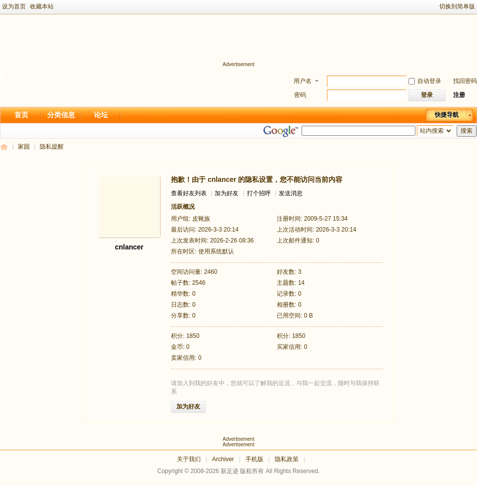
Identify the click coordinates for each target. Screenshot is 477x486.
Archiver (223, 459)
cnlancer (129, 247)
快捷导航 (447, 114)
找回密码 (465, 81)
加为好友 (226, 193)
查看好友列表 (189, 193)
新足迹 (4, 147)
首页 (21, 115)
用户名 (303, 81)
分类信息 (61, 115)
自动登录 (424, 81)
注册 (459, 94)
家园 (24, 146)
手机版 (254, 459)
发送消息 (291, 193)
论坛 (101, 115)
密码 (300, 94)
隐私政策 (287, 459)
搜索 (467, 130)
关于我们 (189, 459)
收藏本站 (42, 6)
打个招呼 (259, 193)
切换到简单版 (457, 6)
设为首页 (14, 6)
